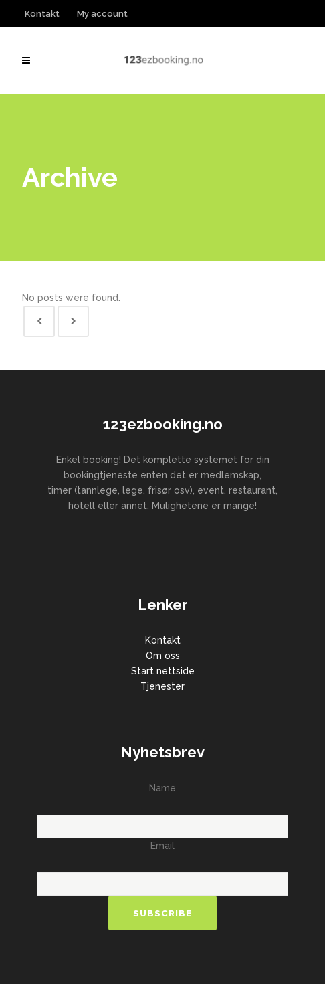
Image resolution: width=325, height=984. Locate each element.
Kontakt (42, 14)
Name (162, 788)
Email (162, 845)
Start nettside (163, 671)
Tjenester (162, 686)
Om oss (163, 655)
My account (102, 14)
